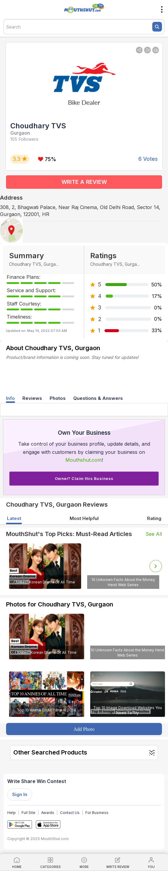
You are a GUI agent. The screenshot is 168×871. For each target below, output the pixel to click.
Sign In (19, 794)
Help (11, 812)
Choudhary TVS (38, 125)
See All (154, 534)
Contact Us (70, 812)
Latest (14, 518)
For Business (96, 812)
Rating (154, 518)
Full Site (28, 812)
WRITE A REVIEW (84, 182)
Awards (47, 812)
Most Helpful (84, 518)
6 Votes (148, 159)
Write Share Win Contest (36, 781)
